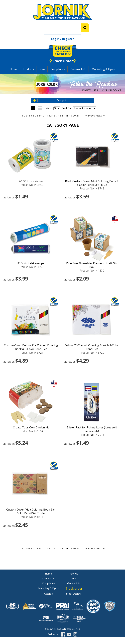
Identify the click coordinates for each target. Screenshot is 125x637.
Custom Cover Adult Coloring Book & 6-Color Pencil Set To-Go (31, 511)
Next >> (100, 115)
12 (50, 115)
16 (59, 115)
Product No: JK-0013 (92, 435)
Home (13, 69)
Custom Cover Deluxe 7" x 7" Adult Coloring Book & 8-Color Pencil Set (31, 347)
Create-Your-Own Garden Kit (31, 427)
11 (46, 115)
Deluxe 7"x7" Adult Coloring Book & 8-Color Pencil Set (92, 347)
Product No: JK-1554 (31, 431)
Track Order (62, 61)
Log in (55, 39)
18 (66, 115)
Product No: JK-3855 (31, 185)
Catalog (48, 593)
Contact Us (48, 578)
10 (42, 115)
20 (74, 115)
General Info (78, 69)
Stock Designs (74, 593)
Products (28, 69)
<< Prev (89, 115)
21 (77, 115)
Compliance (58, 69)
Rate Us (74, 573)
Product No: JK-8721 (31, 352)
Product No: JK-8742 (92, 188)
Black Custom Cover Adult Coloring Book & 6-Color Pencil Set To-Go (92, 183)
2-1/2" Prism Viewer (31, 181)
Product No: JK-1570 (92, 270)
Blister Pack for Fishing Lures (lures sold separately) (92, 429)
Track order (73, 588)
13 (53, 115)
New (42, 69)
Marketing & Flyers (103, 69)
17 (63, 115)
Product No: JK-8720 (92, 352)
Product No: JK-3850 (31, 267)
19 (70, 115)
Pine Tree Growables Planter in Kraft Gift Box (91, 265)
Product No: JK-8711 (31, 517)
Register (68, 39)
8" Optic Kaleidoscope (30, 263)
